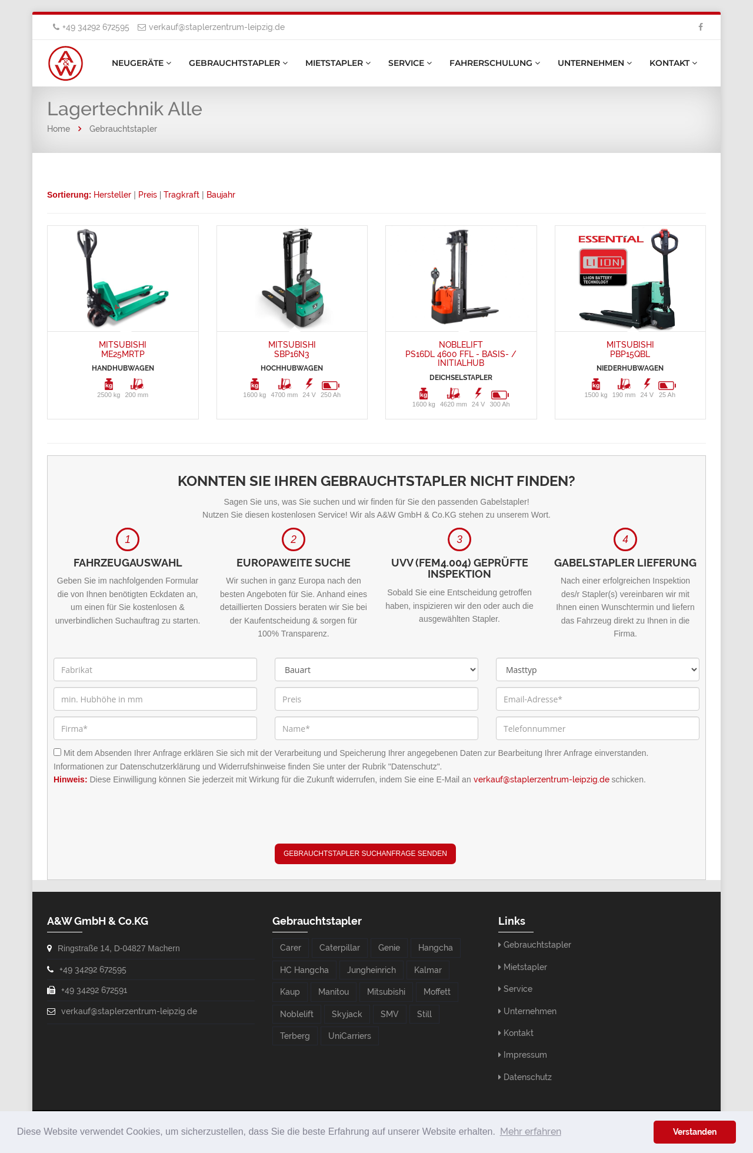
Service (410, 63)
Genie (389, 947)
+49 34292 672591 (94, 990)
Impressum (525, 1054)
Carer (290, 947)
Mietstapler (338, 63)
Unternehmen (595, 63)
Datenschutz (528, 1077)
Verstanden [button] (695, 1132)
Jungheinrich (371, 970)
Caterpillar (339, 947)
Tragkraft (181, 194)
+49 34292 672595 (95, 27)
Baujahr (220, 194)
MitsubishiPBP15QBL (630, 349)
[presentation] (364, 821)
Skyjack (347, 1014)
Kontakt (673, 63)
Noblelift (297, 1014)
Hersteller (112, 194)
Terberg (295, 1036)
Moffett (437, 992)
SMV (390, 1014)
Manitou (333, 992)
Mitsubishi (386, 992)
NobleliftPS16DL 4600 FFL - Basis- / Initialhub (461, 354)
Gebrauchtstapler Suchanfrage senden (365, 853)
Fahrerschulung (494, 63)
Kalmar (428, 970)
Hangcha (435, 947)
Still (424, 1014)
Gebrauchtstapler (238, 63)
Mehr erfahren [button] (530, 1131)
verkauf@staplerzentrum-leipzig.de (217, 27)
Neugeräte (141, 63)
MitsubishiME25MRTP (122, 349)
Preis (147, 194)
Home (58, 129)
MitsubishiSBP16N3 (292, 349)
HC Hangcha (304, 970)
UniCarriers (349, 1036)
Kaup (290, 992)
